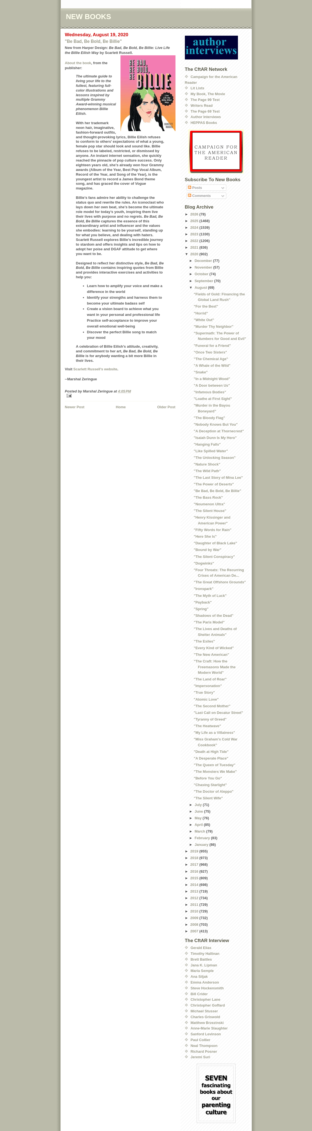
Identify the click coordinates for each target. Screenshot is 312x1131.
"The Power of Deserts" (214, 484)
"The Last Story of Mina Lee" (218, 477)
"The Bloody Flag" (209, 418)
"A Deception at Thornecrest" (219, 431)
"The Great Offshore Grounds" (220, 582)
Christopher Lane (206, 999)
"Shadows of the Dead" (214, 615)
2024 (195, 227)
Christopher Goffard (208, 1005)
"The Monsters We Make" (215, 771)
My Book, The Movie (208, 94)
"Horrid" (201, 313)
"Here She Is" (205, 536)
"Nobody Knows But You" (216, 424)
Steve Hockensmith (207, 988)
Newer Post (75, 407)
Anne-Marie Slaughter (209, 1028)
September (204, 281)
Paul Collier (201, 1040)
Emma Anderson (205, 982)
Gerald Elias (201, 948)
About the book (78, 63)
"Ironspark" (204, 589)
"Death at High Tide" (211, 752)
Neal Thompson (204, 1046)
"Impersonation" (208, 686)
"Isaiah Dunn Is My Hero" (215, 438)
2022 (195, 241)
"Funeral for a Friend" (212, 346)
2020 (195, 254)
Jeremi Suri (200, 1057)
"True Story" (204, 692)
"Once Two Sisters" (210, 352)
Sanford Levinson (206, 1034)
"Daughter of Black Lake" (215, 543)
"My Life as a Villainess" (214, 732)
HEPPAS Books (204, 123)
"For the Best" (206, 306)
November (204, 267)
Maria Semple (202, 971)
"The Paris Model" (209, 622)
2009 (195, 918)
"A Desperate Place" (211, 758)
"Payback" (203, 602)
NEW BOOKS (88, 16)
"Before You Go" (208, 778)
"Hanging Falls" (207, 444)
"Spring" (201, 609)
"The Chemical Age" (211, 359)
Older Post (166, 407)
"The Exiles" (204, 641)
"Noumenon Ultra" (209, 504)
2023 (195, 234)
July (199, 805)
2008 (195, 924)
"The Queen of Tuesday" (214, 765)
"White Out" (204, 320)
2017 (195, 864)
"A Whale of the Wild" (212, 365)
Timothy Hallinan (205, 953)
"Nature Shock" (207, 464)
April (199, 825)
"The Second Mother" (212, 706)
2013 (195, 891)
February (203, 838)
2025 (195, 221)
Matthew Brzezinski (207, 1023)
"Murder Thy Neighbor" (214, 326)
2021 (195, 247)
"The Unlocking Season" (215, 458)
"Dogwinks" (204, 563)
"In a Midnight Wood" (212, 379)
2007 (195, 931)
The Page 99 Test (205, 100)
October (202, 274)
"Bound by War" (207, 550)
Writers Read (202, 105)
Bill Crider (199, 994)
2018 (195, 858)
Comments (199, 196)
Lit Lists (197, 88)
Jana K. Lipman (204, 965)
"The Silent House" (210, 511)
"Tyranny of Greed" (210, 719)
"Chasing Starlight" (210, 785)
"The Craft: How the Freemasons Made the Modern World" (215, 667)
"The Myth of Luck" (210, 596)
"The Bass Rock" (208, 497)
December (204, 261)
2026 (195, 214)
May (199, 818)
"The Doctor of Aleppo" (214, 791)
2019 (195, 851)
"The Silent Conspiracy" (214, 557)
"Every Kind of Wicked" (214, 648)
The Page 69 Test (205, 111)
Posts (195, 188)
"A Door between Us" (212, 385)
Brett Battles (201, 959)
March (200, 831)
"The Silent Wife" (208, 798)
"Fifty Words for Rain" (212, 530)
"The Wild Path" (207, 471)
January (202, 845)
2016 (195, 871)
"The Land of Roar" (210, 679)
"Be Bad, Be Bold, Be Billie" (93, 41)
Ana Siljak (199, 976)
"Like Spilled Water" (211, 451)
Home (121, 407)
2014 (195, 885)
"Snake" (201, 372)
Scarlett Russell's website (95, 369)
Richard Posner (204, 1051)
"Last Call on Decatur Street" (218, 713)
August (201, 287)
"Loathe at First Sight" (213, 399)
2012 (195, 898)
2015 (195, 878)
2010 (195, 911)
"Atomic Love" (206, 699)
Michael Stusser (204, 1011)
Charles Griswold (205, 1017)
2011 (195, 905)
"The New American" (211, 654)
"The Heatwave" (207, 726)
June (199, 811)
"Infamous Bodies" (210, 392)
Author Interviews (206, 117)
